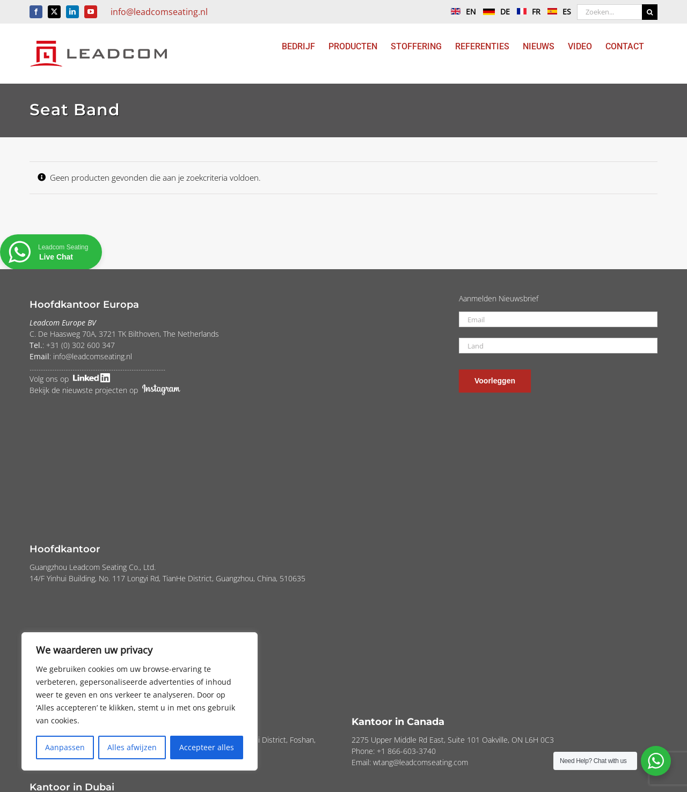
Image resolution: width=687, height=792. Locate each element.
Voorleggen (494, 380)
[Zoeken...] (609, 12)
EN (460, 11)
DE (494, 11)
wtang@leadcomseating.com (420, 762)
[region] (139, 701)
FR (525, 11)
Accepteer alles (206, 747)
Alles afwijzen (132, 747)
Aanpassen (65, 747)
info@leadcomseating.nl (159, 12)
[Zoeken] (649, 12)
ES (556, 11)
